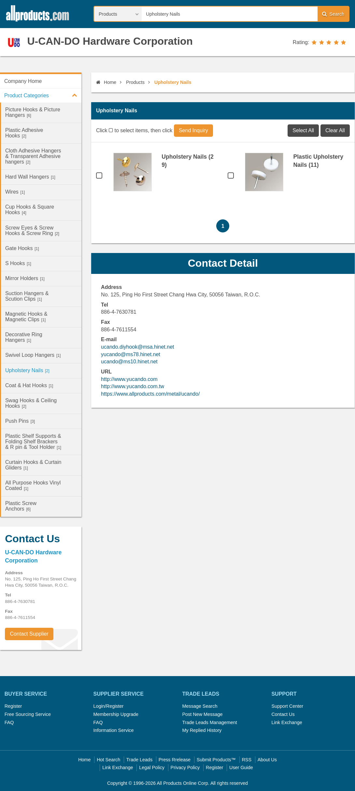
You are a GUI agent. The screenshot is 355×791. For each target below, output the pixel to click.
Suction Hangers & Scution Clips (27, 296)
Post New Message (202, 714)
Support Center (287, 706)
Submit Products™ (216, 759)
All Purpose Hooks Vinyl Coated (33, 485)
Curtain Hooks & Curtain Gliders (33, 464)
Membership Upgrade (115, 714)
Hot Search (108, 759)
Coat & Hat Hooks (29, 385)
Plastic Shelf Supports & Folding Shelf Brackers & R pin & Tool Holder (33, 441)
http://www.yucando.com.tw (132, 386)
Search (333, 14)
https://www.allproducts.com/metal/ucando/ (150, 394)
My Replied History (201, 730)
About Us (267, 759)
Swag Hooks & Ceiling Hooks (31, 403)
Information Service (113, 730)
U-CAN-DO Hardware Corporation (109, 41)
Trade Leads (139, 759)
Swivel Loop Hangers (33, 355)
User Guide (241, 767)
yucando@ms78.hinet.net (130, 354)
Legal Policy (151, 767)
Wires (15, 192)
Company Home (23, 81)
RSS (246, 759)
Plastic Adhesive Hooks (24, 132)
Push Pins (20, 421)
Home (106, 82)
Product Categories (42, 95)
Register (13, 706)
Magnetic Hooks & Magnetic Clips (26, 316)
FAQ (9, 722)
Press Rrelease (175, 759)
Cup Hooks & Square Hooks (29, 209)
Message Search (199, 706)
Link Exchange (286, 722)
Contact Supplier (29, 634)
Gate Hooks (22, 248)
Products (135, 82)
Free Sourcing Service (28, 714)
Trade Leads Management (209, 722)
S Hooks (18, 263)
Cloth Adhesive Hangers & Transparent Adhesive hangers (33, 156)
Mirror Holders (25, 278)
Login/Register (108, 706)
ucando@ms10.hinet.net (129, 361)
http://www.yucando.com (129, 379)
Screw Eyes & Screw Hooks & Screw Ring (32, 230)
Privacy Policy (185, 767)
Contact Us (282, 714)
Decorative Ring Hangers (23, 337)
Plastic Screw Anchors (20, 506)
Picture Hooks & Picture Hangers (32, 112)
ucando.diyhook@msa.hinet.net (137, 347)
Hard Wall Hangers (30, 177)
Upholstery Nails (27, 370)
